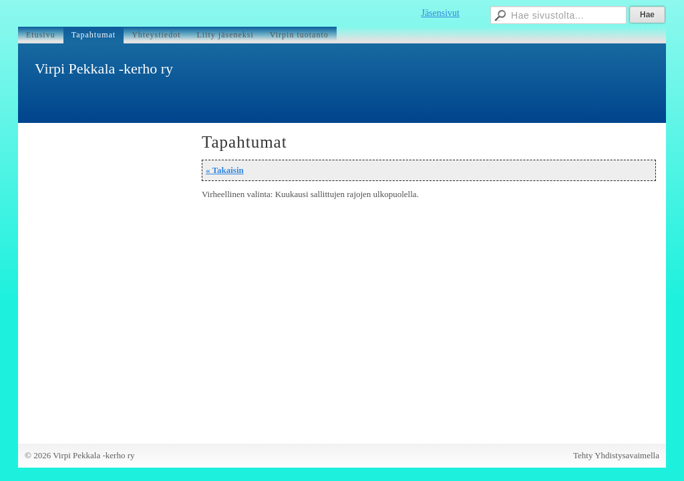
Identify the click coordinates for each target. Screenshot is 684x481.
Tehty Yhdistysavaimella (616, 455)
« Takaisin (225, 170)
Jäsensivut (440, 13)
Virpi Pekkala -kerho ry (104, 68)
